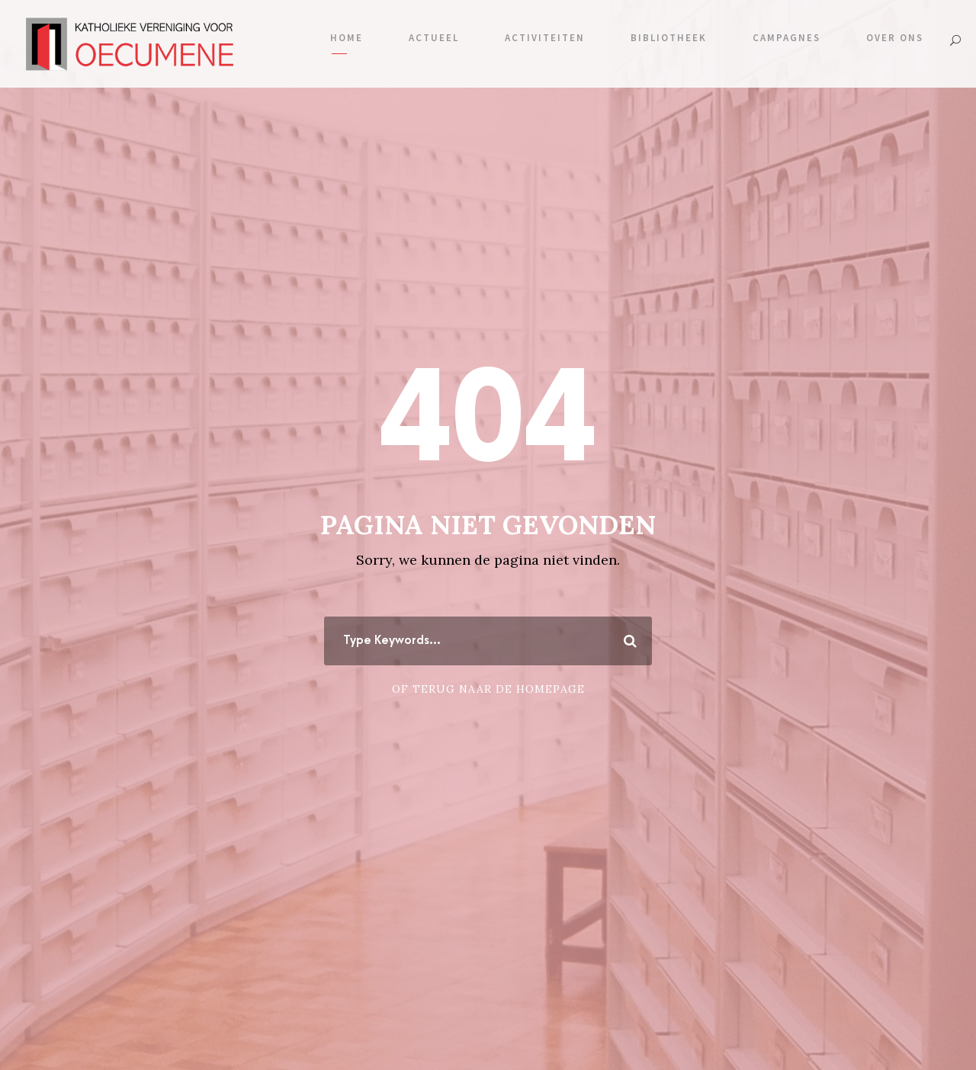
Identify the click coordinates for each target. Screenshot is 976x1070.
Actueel (434, 37)
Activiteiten (545, 37)
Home (346, 37)
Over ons (894, 37)
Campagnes (786, 37)
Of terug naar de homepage (488, 689)
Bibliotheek (669, 37)
